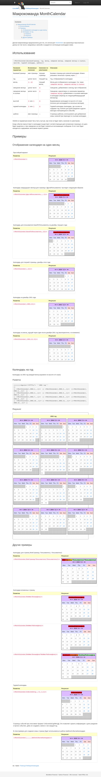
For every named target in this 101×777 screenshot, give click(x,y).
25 (72, 175)
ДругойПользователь (61, 194)
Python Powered (63, 774)
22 (62, 175)
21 (58, 175)
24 (68, 175)
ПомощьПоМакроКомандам (29, 8)
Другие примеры (28, 37)
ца (71, 559)
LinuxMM (15, 8)
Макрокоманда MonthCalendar (27, 24)
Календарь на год (28, 32)
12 (50, 172)
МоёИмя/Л (66, 654)
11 (72, 169)
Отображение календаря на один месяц (35, 30)
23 (66, 175)
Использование (24, 26)
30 (66, 178)
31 (72, 216)
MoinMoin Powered (51, 774)
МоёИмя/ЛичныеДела (76, 596)
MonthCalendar (45, 8)
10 (68, 169)
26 (50, 178)
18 (72, 172)
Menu (77, 3)
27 (54, 178)
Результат (28, 35)
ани (69, 559)
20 (54, 175)
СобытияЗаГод (76, 692)
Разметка (28, 34)
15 (62, 172)
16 (66, 172)
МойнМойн (59, 43)
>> (67, 159)
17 (68, 172)
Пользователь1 (78, 559)
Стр (66, 559)
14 (58, 172)
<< (56, 159)
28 (58, 178)
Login (85, 2)
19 (50, 175)
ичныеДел (73, 654)
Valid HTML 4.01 (83, 774)
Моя (63, 559)
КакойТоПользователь (61, 231)
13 (54, 172)
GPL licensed (73, 774)
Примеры (23, 28)
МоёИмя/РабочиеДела (76, 625)
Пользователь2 (90, 559)
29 (62, 178)
